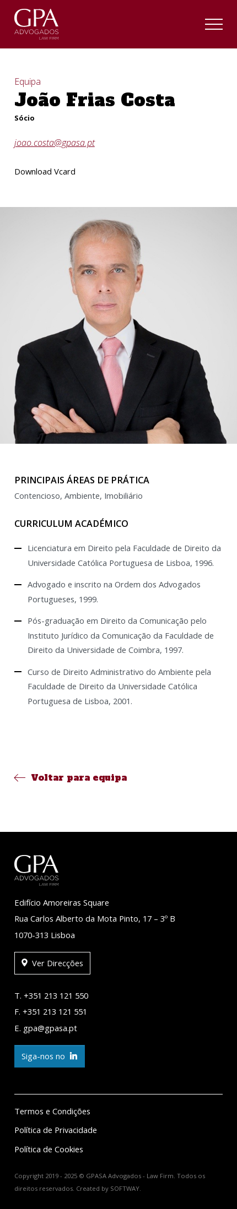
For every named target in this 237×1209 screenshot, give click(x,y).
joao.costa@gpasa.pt (54, 143)
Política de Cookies (48, 1148)
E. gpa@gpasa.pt (45, 1027)
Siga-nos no (49, 1056)
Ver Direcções (52, 963)
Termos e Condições (52, 1111)
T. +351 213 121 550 (51, 995)
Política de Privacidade (55, 1129)
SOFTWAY (124, 1188)
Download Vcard (45, 171)
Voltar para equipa (70, 777)
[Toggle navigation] (214, 26)
